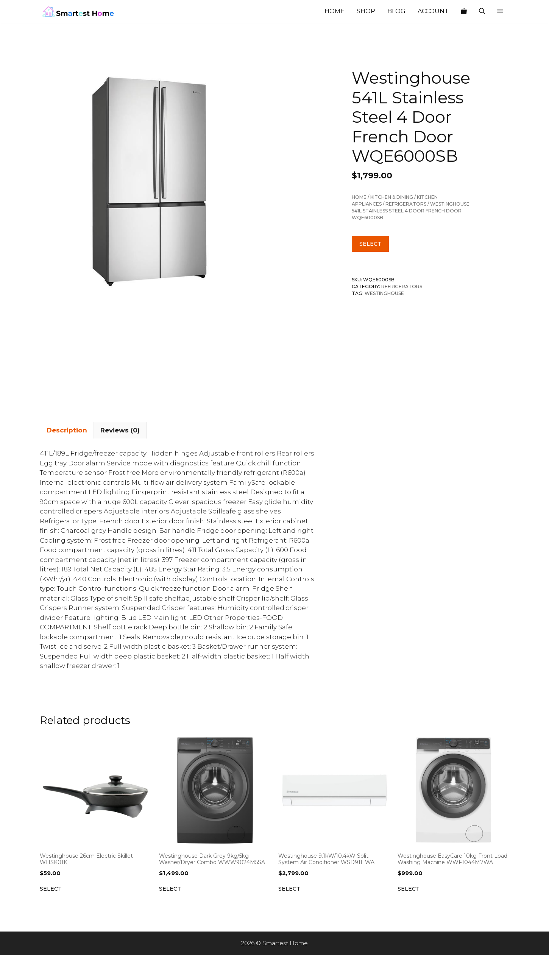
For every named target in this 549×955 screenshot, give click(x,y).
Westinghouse (384, 293)
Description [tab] (67, 430)
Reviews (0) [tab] (120, 430)
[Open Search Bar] (482, 11)
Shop (366, 11)
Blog (396, 11)
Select (370, 243)
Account (433, 11)
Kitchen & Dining (391, 197)
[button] (500, 11)
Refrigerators (405, 204)
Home (334, 11)
